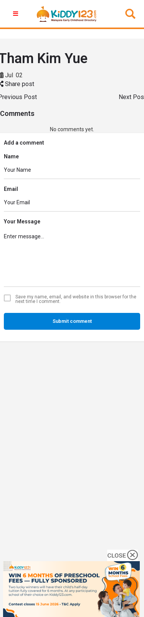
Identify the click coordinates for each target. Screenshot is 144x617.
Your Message (22, 221)
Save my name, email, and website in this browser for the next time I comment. (75, 299)
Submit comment (72, 321)
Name (11, 156)
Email (11, 189)
